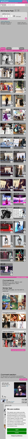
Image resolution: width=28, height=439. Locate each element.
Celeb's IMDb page (5, 21)
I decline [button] (17, 432)
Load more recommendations (18, 350)
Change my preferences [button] (16, 435)
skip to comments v (22, 277)
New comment (23, 379)
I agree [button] (16, 429)
